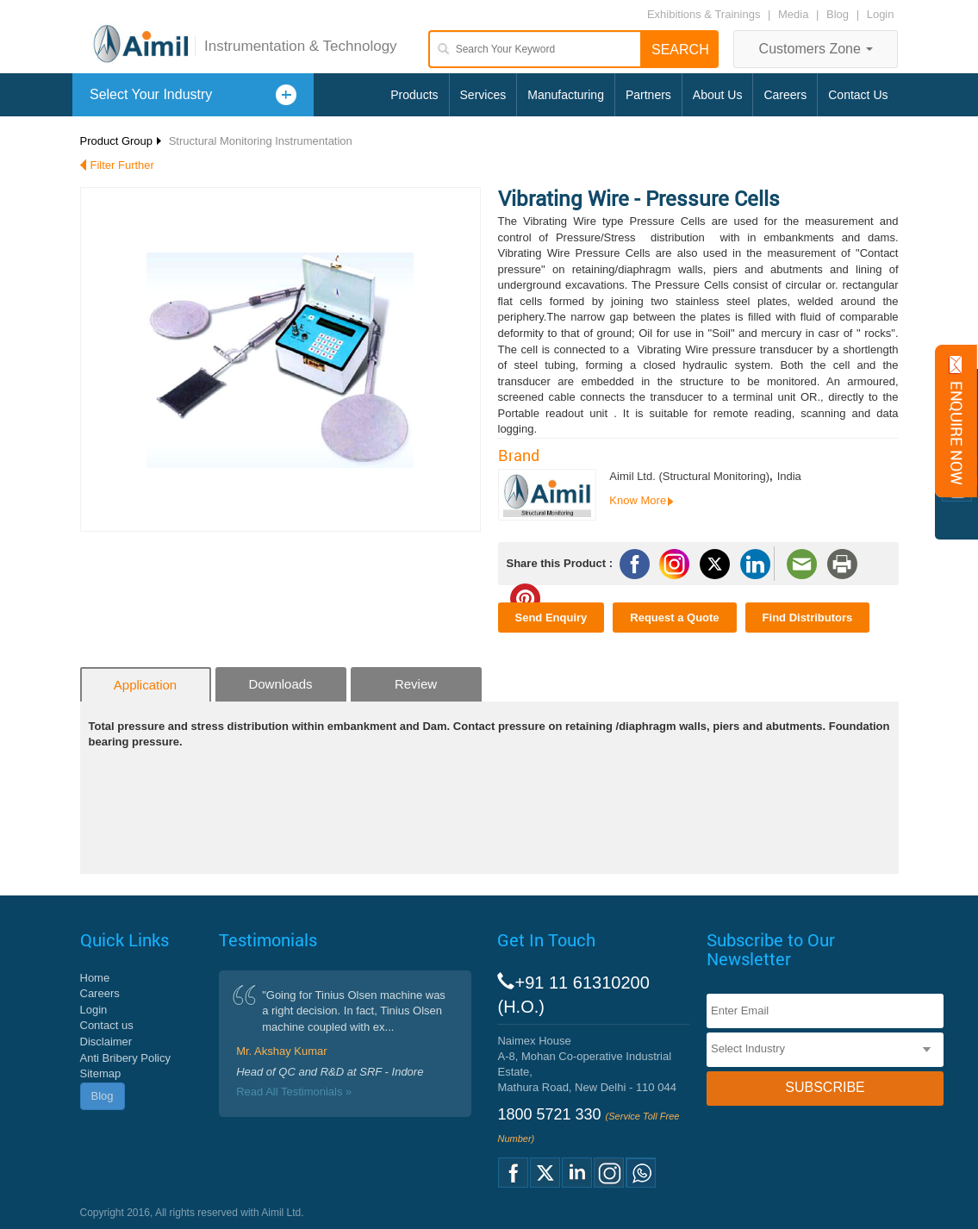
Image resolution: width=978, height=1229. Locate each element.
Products (414, 95)
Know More (637, 500)
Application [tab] (145, 684)
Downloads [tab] (280, 684)
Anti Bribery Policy (125, 1057)
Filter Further (122, 165)
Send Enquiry (551, 617)
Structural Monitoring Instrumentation (260, 140)
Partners (648, 95)
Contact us (107, 1025)
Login (880, 14)
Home (95, 977)
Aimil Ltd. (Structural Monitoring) (689, 476)
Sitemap (100, 1073)
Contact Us (858, 95)
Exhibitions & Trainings (704, 14)
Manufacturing (565, 95)
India (789, 476)
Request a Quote (674, 617)
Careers (785, 95)
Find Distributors (808, 617)
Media (795, 14)
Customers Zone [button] (816, 48)
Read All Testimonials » (294, 1091)
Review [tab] (416, 684)
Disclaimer (106, 1041)
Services (483, 95)
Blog (837, 14)
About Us (718, 95)
